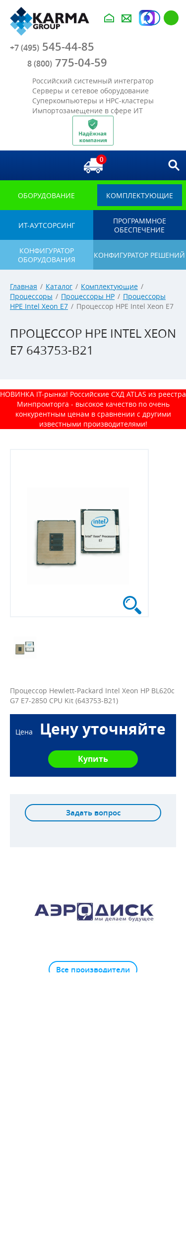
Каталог (59, 286)
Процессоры (31, 296)
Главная (23, 286)
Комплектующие (109, 286)
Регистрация (171, 17)
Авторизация (152, 17)
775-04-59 (67, 62)
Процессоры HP (88, 296)
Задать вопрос (93, 812)
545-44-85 (52, 46)
